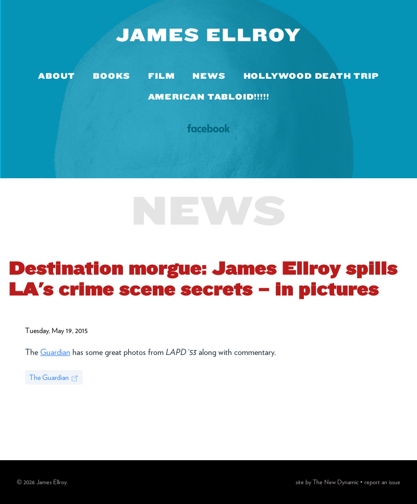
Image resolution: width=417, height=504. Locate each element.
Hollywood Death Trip (311, 76)
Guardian (55, 352)
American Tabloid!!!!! (208, 97)
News (208, 76)
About (56, 76)
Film (161, 76)
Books (111, 76)
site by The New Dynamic (328, 482)
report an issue (382, 482)
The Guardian (54, 378)
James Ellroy (209, 34)
